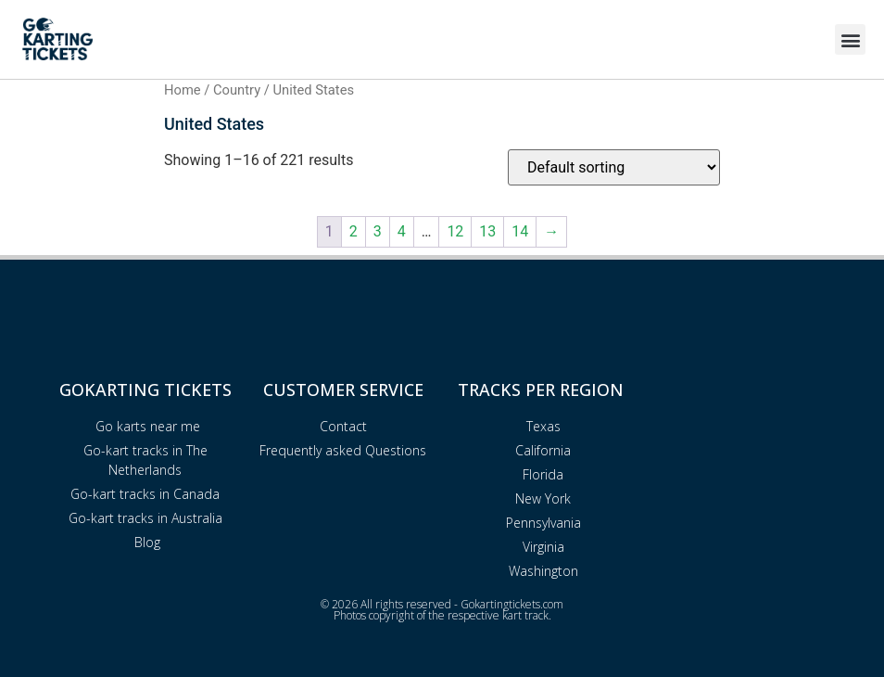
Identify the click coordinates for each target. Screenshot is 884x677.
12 (455, 231)
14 (519, 231)
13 (487, 231)
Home (182, 90)
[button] (850, 39)
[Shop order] (614, 167)
